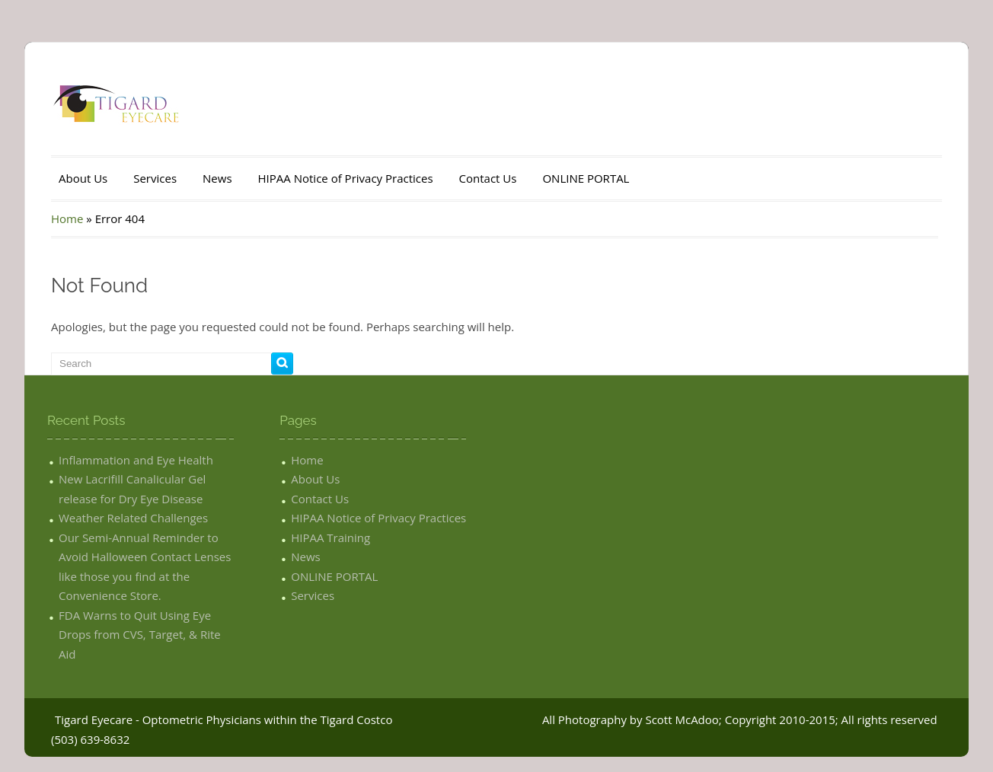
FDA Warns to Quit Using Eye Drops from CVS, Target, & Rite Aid (140, 635)
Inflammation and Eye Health (136, 459)
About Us (83, 178)
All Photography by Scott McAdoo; (632, 719)
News (217, 178)
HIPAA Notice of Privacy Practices (345, 178)
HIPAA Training (330, 537)
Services (155, 178)
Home (67, 218)
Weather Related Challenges (133, 517)
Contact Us (488, 178)
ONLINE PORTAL (585, 178)
